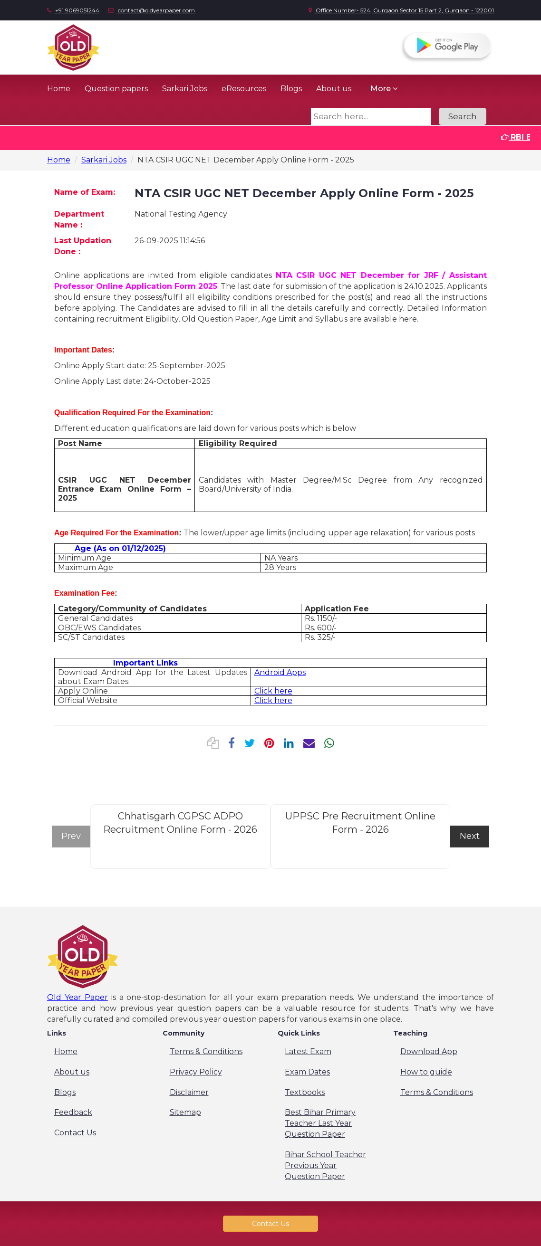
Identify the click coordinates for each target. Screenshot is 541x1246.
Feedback (73, 1112)
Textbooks (305, 1092)
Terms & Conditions (206, 1051)
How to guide (426, 1071)
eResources (244, 88)
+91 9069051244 (73, 10)
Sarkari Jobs (184, 88)
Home (58, 88)
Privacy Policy (196, 1071)
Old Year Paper (77, 997)
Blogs (291, 88)
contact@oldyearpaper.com (151, 10)
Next (470, 836)
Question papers (116, 88)
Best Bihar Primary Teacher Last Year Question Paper (320, 1123)
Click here (273, 690)
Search (462, 116)
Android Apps (280, 672)
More (383, 88)
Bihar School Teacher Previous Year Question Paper (325, 1165)
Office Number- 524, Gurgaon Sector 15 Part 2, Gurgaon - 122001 (401, 10)
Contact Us (75, 1132)
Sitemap (185, 1112)
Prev (71, 836)
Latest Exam (308, 1051)
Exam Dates (307, 1071)
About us (333, 88)
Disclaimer (189, 1092)
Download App (428, 1051)
